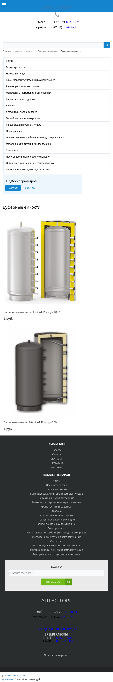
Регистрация (19, 675)
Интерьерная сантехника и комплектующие (30, 163)
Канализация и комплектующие (23, 124)
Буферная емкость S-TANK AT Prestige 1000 (32, 312)
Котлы (9, 60)
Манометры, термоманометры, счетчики (28, 92)
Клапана (10, 105)
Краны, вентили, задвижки (20, 99)
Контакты (56, 467)
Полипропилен (14, 131)
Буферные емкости (21, 207)
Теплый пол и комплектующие (23, 118)
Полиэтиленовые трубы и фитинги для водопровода (35, 137)
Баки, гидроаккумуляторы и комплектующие (30, 80)
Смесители (12, 150)
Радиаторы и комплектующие (22, 86)
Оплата (56, 454)
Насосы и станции (16, 73)
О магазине (56, 463)
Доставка (56, 458)
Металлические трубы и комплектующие (29, 144)
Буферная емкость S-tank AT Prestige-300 (30, 422)
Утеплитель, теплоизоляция (21, 112)
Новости (56, 450)
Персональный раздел (56, 655)
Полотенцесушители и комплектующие (28, 156)
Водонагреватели (15, 67)
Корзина (9, 679)
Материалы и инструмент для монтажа (28, 169)
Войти (8, 675)
